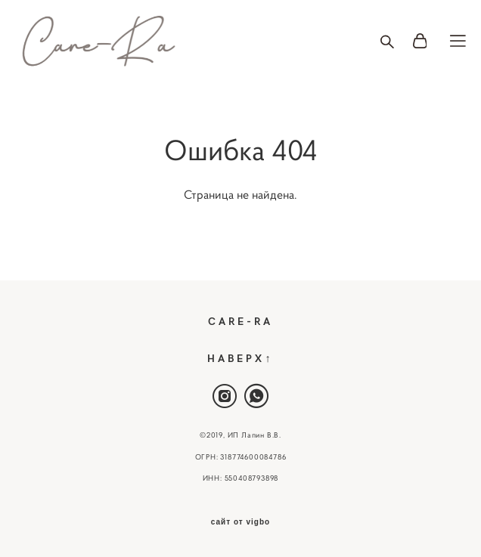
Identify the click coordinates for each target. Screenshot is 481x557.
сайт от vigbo (240, 522)
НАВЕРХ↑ (240, 357)
